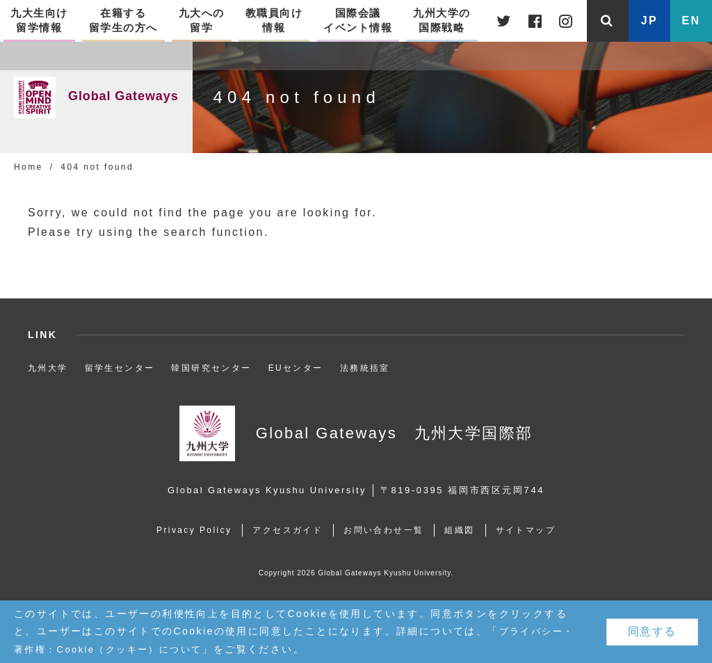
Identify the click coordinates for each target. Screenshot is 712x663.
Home (28, 167)
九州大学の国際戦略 (442, 19)
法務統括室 (365, 368)
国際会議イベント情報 (357, 19)
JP (649, 20)
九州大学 (48, 368)
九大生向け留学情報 (39, 19)
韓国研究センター (211, 368)
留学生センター (120, 368)
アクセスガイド (283, 530)
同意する (652, 631)
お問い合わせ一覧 (383, 530)
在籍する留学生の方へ (123, 19)
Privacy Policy (185, 530)
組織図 (463, 530)
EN (690, 20)
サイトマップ (534, 530)
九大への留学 (202, 19)
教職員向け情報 (274, 19)
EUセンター (295, 368)
